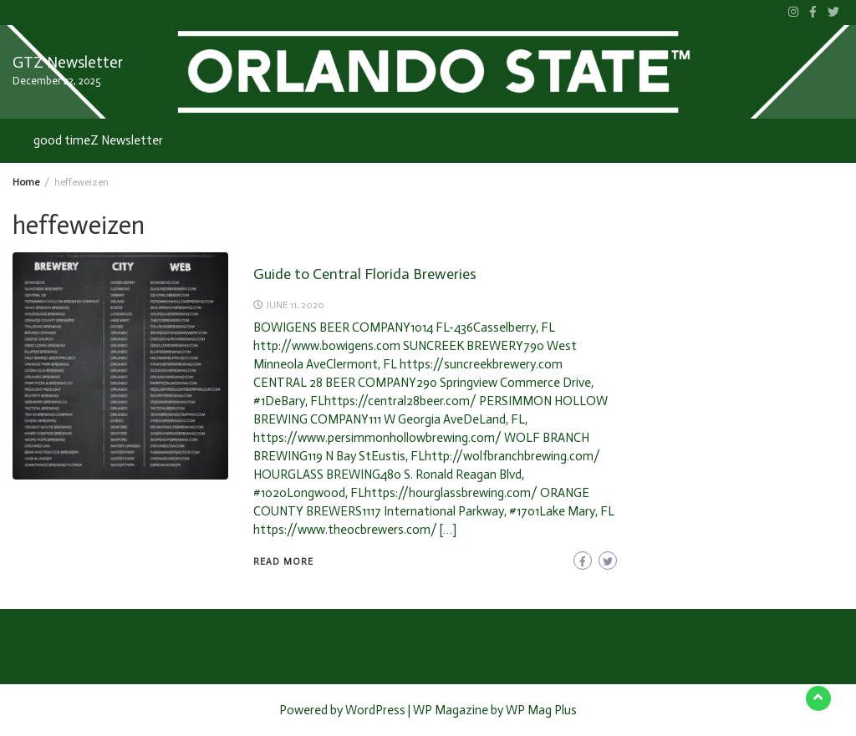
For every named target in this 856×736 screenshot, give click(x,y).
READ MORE (283, 561)
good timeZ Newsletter (98, 140)
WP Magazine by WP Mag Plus (495, 710)
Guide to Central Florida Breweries (364, 274)
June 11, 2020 (295, 305)
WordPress (375, 710)
